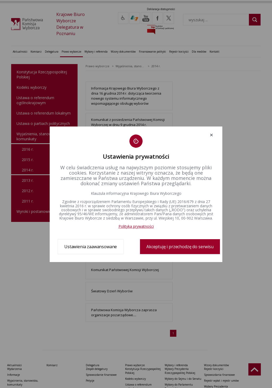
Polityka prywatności (136, 226)
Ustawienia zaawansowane (90, 247)
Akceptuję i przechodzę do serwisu (180, 247)
